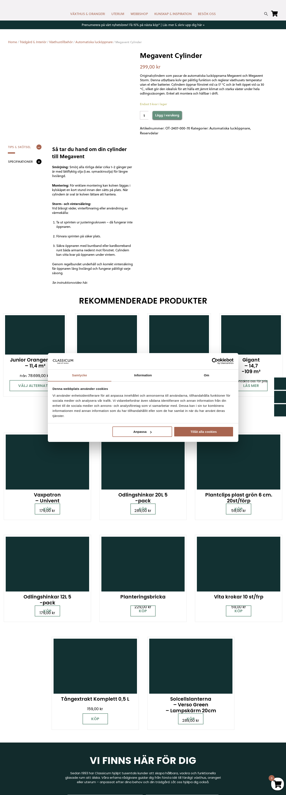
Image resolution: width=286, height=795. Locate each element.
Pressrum (222, 754)
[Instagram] (26, 738)
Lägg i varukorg (167, 115)
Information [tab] (143, 375)
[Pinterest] (41, 738)
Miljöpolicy (223, 712)
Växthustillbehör (61, 42)
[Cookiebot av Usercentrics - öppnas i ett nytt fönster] (214, 361)
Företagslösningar (160, 731)
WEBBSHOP (139, 13)
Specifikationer (20, 161)
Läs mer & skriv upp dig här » (183, 24)
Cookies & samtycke (162, 725)
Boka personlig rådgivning (105, 660)
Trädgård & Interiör (33, 42)
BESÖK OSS (207, 13)
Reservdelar (149, 133)
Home (12, 42)
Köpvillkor (153, 737)
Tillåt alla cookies (204, 432)
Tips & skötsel (19, 147)
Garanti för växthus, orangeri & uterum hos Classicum (245, 721)
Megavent (234, 75)
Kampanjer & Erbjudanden (235, 747)
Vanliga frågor (157, 749)
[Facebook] (11, 738)
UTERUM (117, 13)
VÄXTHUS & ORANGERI (87, 13)
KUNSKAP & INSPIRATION (173, 13)
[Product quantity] (144, 115)
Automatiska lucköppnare (94, 42)
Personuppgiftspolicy (232, 760)
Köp (42, 490)
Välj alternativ (35, 385)
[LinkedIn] (55, 738)
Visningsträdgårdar (230, 729)
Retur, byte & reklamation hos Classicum (178, 761)
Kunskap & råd (157, 743)
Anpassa (142, 432)
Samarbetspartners (231, 735)
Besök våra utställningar (182, 660)
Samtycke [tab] (79, 375)
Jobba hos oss (226, 741)
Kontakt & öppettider (163, 712)
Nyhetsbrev (155, 719)
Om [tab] (206, 375)
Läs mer (251, 385)
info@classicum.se (90, 734)
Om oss (152, 755)
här (84, 282)
